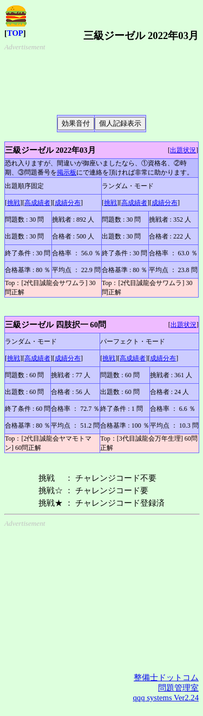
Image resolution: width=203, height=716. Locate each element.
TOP (15, 33)
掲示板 (66, 172)
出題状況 (183, 150)
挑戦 (13, 203)
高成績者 (37, 203)
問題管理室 (178, 687)
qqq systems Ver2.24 (166, 697)
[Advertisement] (95, 78)
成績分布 (68, 203)
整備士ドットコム (166, 677)
